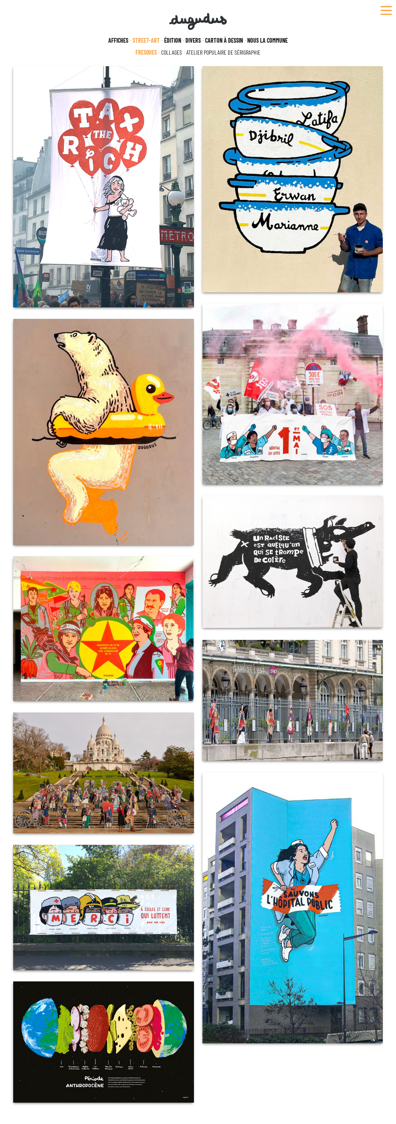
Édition (172, 40)
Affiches (118, 40)
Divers (193, 40)
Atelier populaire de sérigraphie (223, 52)
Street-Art (146, 40)
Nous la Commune (267, 40)
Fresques (146, 52)
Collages (171, 52)
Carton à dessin (224, 40)
